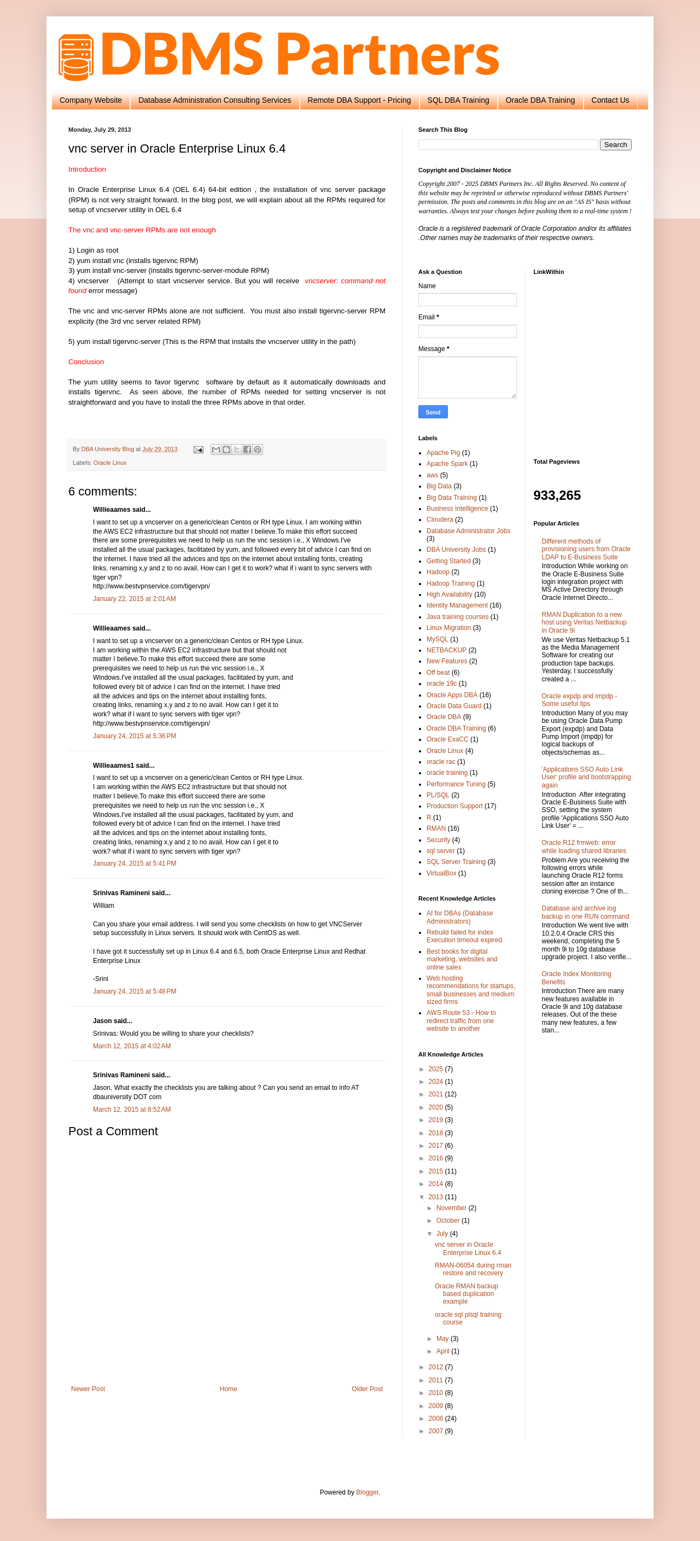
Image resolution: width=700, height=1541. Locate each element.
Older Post (367, 1389)
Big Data (439, 486)
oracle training (447, 773)
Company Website (91, 100)
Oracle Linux (110, 462)
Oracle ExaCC (448, 739)
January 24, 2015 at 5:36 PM (134, 736)
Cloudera (440, 519)
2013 (437, 1197)
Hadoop (438, 572)
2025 (437, 1069)
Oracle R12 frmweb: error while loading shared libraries (584, 846)
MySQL (437, 639)
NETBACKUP (446, 650)
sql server (441, 851)
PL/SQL (438, 795)
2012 (437, 1367)
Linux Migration (449, 628)
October (449, 1220)
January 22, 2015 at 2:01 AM (134, 599)
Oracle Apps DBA (452, 695)
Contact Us (610, 100)
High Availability (449, 594)
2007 (437, 1431)
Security (438, 840)
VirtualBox (441, 873)
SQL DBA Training (458, 100)
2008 (437, 1418)
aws (432, 475)
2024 (437, 1081)
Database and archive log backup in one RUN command (585, 912)
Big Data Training (452, 497)
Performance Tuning (456, 784)
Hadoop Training (451, 583)
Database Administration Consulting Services (214, 100)
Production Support (455, 806)
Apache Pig (443, 453)
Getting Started (449, 561)
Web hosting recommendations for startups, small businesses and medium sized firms (471, 990)
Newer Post (88, 1389)
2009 (437, 1406)
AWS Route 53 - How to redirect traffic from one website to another (461, 1020)
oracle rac (441, 762)
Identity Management (457, 605)
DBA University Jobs (456, 549)
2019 (437, 1120)
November (452, 1208)
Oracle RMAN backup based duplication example (466, 1294)
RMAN (436, 828)
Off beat (438, 672)
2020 (437, 1107)
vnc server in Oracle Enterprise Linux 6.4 (468, 1248)
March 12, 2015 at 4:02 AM (132, 1046)
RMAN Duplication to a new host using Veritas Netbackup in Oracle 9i (584, 622)
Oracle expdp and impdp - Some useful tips (579, 700)
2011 (437, 1380)
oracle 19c (442, 683)
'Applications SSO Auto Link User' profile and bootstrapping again (586, 777)
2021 (437, 1094)
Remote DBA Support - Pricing (359, 100)
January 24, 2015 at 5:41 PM (134, 863)
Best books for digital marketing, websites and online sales (462, 959)
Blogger (367, 1492)
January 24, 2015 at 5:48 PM (134, 991)
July (443, 1234)
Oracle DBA (444, 717)
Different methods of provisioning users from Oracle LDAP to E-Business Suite (586, 549)
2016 (437, 1158)
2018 (437, 1133)
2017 (437, 1145)
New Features (447, 661)
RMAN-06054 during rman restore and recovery (473, 1269)
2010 (437, 1393)
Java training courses (457, 617)
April (443, 1351)
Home (228, 1389)
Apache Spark (447, 464)
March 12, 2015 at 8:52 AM (132, 1109)
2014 (437, 1184)
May (443, 1338)
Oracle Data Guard (454, 706)
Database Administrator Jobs (468, 531)
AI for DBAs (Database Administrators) (460, 917)
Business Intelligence (457, 508)
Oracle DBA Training (540, 100)
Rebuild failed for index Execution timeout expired (464, 936)
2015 (437, 1171)
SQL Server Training (456, 862)
